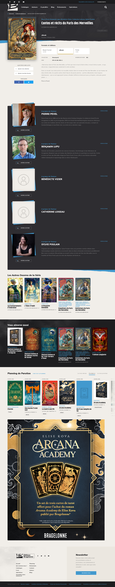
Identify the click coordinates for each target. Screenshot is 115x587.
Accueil (18, 563)
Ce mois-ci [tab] (92, 373)
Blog (52, 7)
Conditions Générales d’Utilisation (39, 584)
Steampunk (55, 57)
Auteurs (35, 7)
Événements (61, 7)
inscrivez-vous (86, 573)
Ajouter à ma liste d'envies (22, 73)
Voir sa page (103, 110)
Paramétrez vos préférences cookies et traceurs (95, 584)
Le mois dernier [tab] (82, 373)
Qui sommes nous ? (21, 565)
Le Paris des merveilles (21, 13)
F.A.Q (17, 570)
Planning (32, 563)
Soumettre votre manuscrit (86, 2)
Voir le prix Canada (102, 30)
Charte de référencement (75, 584)
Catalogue (25, 7)
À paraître (44, 7)
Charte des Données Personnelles (58, 584)
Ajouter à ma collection (21, 68)
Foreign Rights (101, 2)
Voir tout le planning (39, 373)
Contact (31, 568)
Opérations (73, 7)
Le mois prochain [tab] (102, 373)
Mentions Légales (25, 584)
